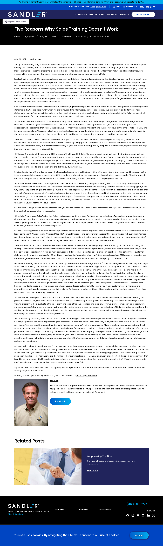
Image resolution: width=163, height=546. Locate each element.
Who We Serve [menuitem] (96, 14)
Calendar (131, 6)
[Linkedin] (148, 515)
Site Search (105, 509)
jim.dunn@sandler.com (87, 375)
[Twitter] (153, 515)
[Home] (27, 14)
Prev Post (60, 401)
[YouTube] (138, 515)
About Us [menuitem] (112, 14)
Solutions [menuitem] (81, 14)
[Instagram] (133, 515)
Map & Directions (16, 514)
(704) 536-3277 (147, 7)
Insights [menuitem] (124, 14)
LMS (118, 6)
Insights (59, 509)
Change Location (98, 6)
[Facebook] (127, 515)
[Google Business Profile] (143, 515)
